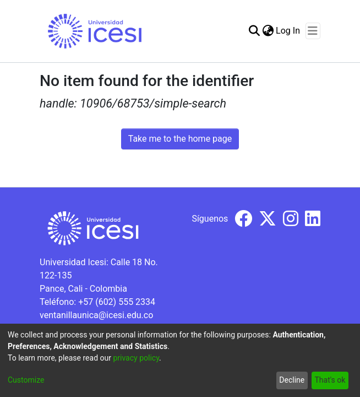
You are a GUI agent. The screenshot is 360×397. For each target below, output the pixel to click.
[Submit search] (254, 30)
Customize (26, 379)
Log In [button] (288, 30)
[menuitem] (268, 30)
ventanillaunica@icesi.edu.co (96, 315)
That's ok (329, 379)
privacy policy (136, 357)
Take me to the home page (180, 138)
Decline (291, 379)
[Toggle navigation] (313, 31)
